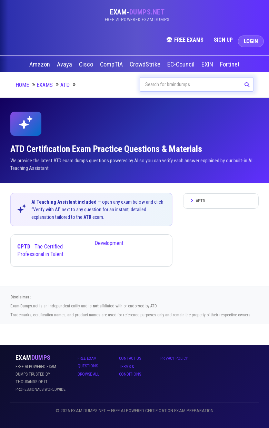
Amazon (40, 64)
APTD (197, 200)
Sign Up (223, 40)
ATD (65, 85)
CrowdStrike (146, 64)
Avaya (65, 64)
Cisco (86, 64)
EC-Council (181, 64)
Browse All (88, 374)
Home (22, 85)
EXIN (208, 64)
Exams (45, 85)
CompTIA (112, 64)
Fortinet (230, 64)
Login (251, 41)
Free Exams (184, 40)
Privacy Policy (174, 358)
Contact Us (130, 358)
